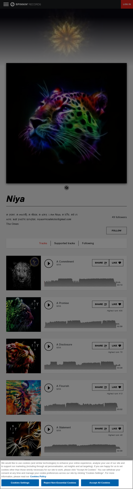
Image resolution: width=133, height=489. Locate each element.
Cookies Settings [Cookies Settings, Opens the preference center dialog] (20, 482)
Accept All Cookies (99, 482)
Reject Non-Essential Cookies (60, 482)
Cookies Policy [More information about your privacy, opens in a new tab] (38, 476)
